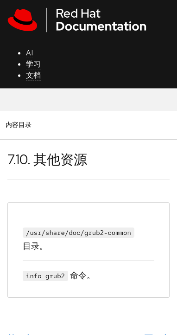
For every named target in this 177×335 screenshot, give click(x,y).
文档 (33, 75)
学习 (33, 64)
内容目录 (18, 124)
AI (29, 53)
